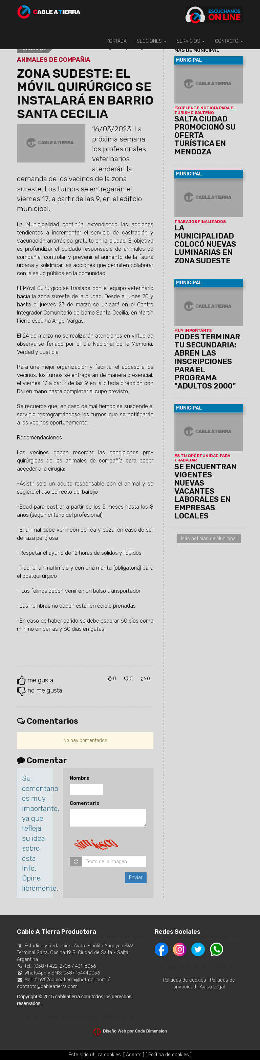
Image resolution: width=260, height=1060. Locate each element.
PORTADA (116, 41)
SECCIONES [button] (152, 41)
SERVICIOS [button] (191, 41)
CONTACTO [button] (229, 41)
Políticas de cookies (184, 980)
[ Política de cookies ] (169, 1055)
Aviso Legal (212, 987)
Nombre (79, 778)
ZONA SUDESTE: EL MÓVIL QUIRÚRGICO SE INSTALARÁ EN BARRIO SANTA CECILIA (85, 93)
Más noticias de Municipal (209, 539)
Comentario (85, 803)
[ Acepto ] (133, 1055)
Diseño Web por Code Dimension (135, 1031)
